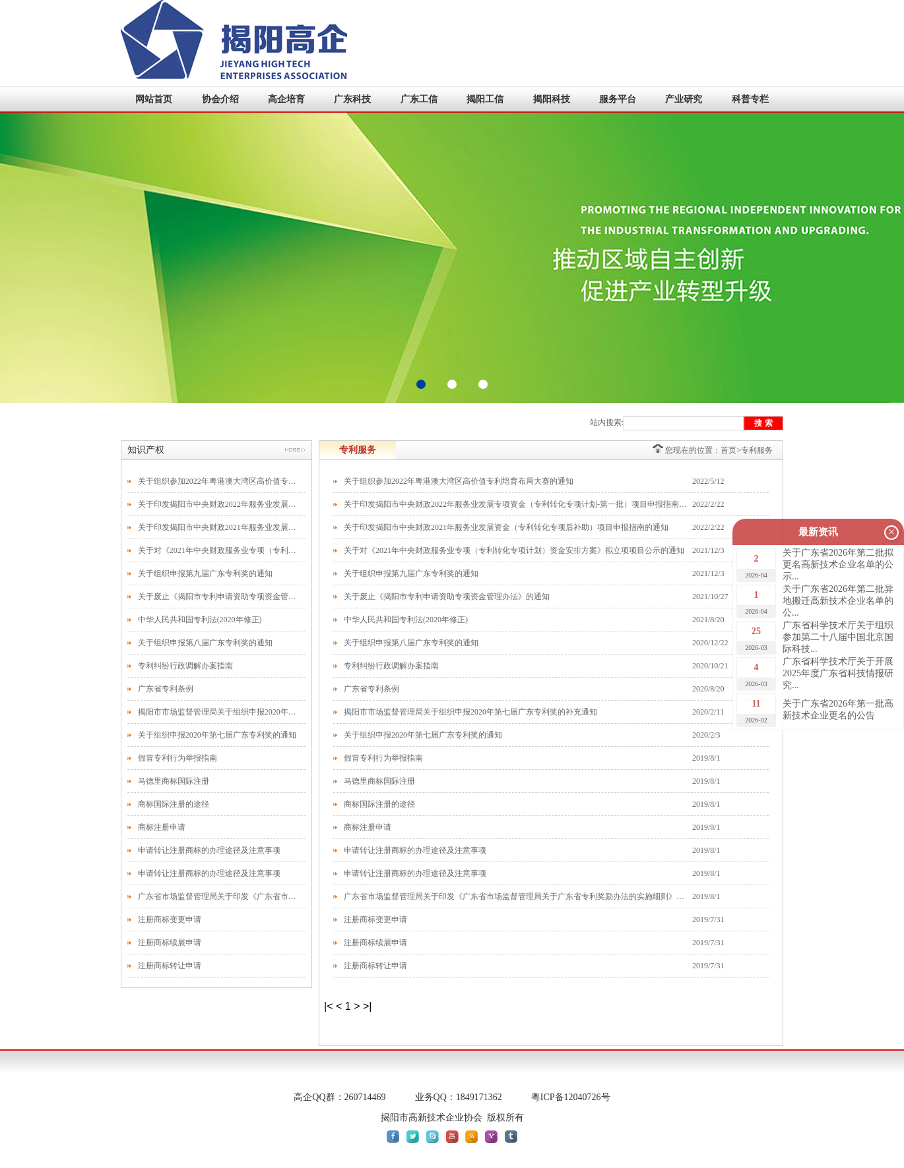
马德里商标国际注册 (173, 781)
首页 (728, 450)
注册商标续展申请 (169, 942)
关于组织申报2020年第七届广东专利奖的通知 (217, 735)
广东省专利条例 (165, 688)
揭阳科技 (551, 99)
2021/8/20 (708, 619)
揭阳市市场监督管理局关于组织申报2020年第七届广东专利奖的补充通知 (218, 711)
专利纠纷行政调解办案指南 (185, 665)
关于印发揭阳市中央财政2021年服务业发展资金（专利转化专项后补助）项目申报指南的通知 (218, 527)
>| (367, 1006)
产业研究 (683, 99)
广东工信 (419, 99)
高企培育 (286, 99)
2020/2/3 (706, 735)
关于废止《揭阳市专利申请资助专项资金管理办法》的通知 (218, 596)
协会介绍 (220, 99)
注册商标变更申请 (169, 919)
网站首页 (153, 99)
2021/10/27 (710, 596)
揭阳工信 (485, 99)
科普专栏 (750, 99)
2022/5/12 (708, 481)
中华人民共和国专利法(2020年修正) (200, 619)
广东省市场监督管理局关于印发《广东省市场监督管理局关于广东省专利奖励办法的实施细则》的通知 (218, 896)
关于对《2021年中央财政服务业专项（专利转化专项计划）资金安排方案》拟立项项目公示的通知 (218, 550)
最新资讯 (818, 532)
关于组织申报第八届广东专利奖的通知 (205, 642)
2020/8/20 (708, 688)
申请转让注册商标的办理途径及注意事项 (209, 850)
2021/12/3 (708, 550)
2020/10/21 (710, 665)
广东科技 (352, 99)
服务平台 (617, 99)
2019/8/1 (706, 758)
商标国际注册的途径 (173, 804)
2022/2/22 (708, 504)
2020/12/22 (710, 642)
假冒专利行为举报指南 (177, 758)
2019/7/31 (708, 919)
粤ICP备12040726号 (570, 1097)
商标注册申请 (161, 827)
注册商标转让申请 (169, 965)
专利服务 (757, 450)
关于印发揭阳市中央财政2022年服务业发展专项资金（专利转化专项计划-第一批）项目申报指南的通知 (218, 504)
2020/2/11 (708, 711)
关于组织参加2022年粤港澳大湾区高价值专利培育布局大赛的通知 (218, 481)
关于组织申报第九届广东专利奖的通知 (205, 573)
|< (328, 1006)
